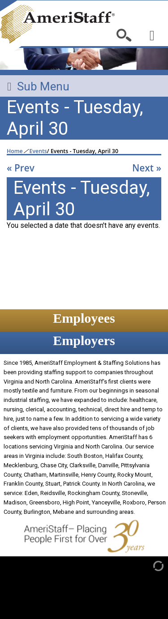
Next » (146, 168)
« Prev (20, 168)
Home (15, 151)
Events (38, 151)
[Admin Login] (149, 565)
